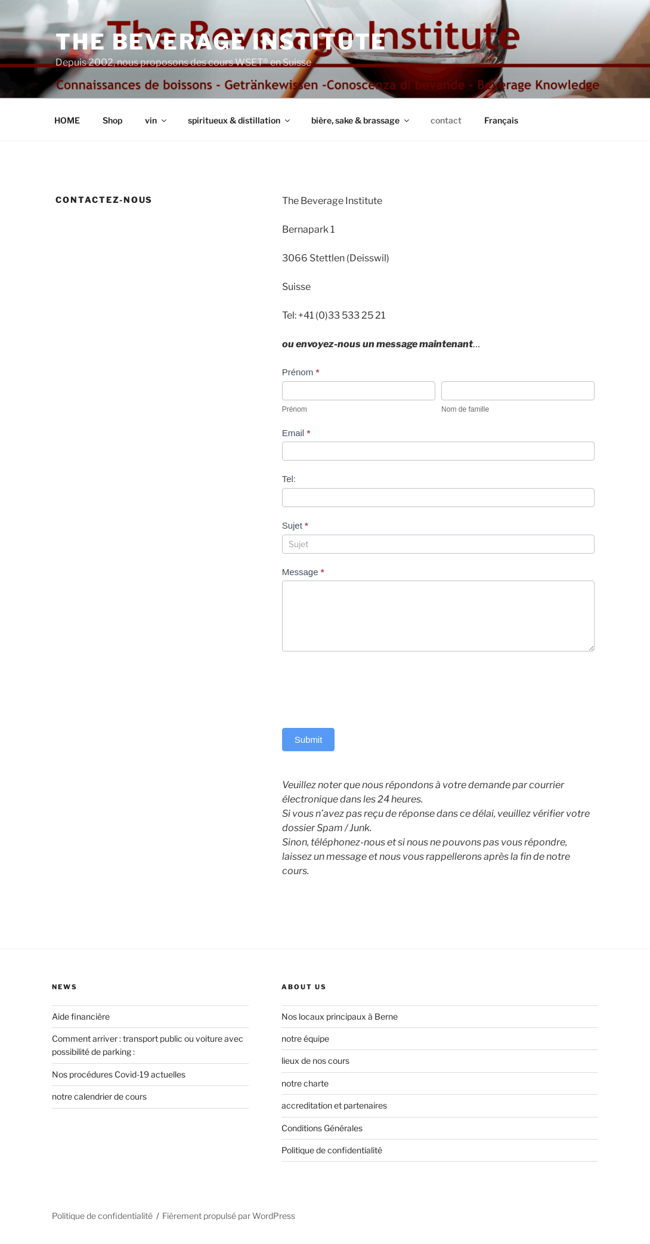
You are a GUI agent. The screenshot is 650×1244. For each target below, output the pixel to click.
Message (303, 572)
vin (156, 120)
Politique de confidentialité (331, 1150)
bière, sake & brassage (361, 120)
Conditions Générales (322, 1128)
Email (296, 433)
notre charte (305, 1083)
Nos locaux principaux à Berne (339, 1016)
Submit (309, 739)
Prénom (301, 372)
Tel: (289, 479)
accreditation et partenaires (334, 1105)
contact (446, 120)
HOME (67, 120)
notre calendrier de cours (99, 1096)
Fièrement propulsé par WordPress (228, 1216)
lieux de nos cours (315, 1060)
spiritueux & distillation (240, 120)
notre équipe (305, 1038)
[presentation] (372, 686)
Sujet (295, 525)
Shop (112, 120)
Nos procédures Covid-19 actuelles (118, 1074)
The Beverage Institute (221, 42)
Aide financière (81, 1016)
